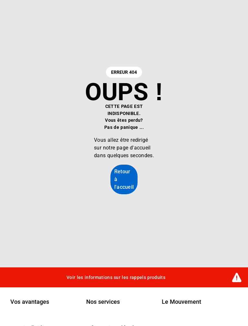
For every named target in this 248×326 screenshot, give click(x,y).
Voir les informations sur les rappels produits (116, 277)
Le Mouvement (181, 302)
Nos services (103, 302)
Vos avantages (29, 302)
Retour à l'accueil (124, 179)
